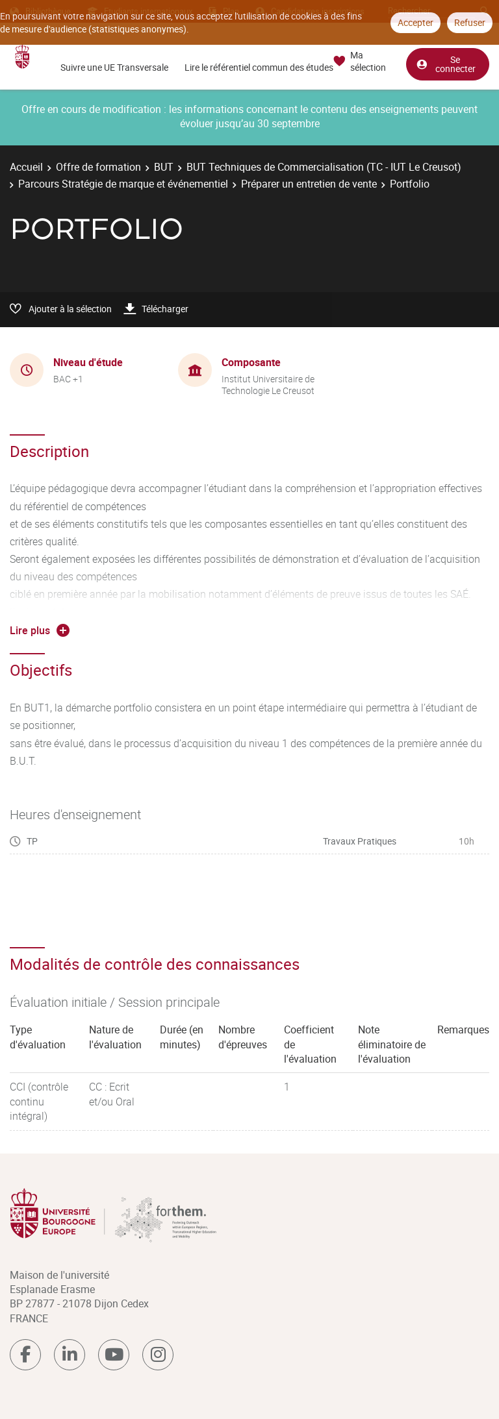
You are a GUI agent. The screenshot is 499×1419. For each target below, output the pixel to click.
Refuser (469, 22)
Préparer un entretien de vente (309, 184)
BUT (163, 167)
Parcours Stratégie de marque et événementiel (123, 184)
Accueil (26, 167)
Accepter (415, 22)
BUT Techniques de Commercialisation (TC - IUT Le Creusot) (323, 167)
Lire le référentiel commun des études (259, 67)
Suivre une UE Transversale (114, 67)
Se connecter (445, 64)
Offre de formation (98, 167)
